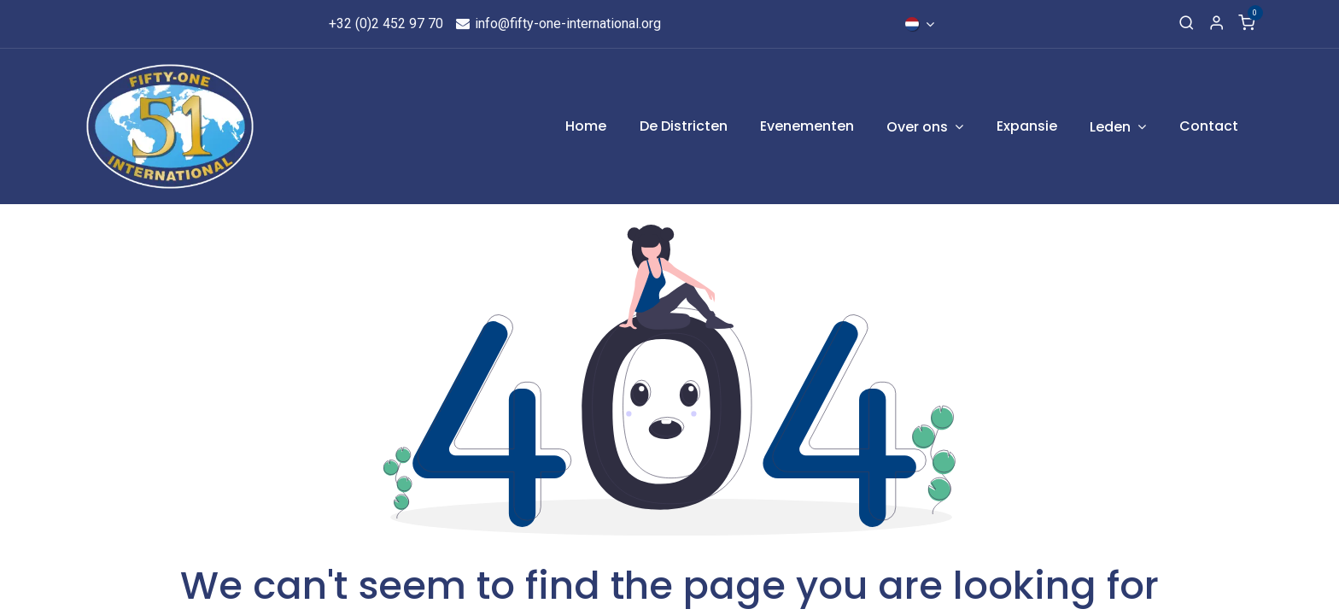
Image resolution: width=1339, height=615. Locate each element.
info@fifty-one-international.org (557, 23)
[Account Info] (1216, 24)
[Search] (1186, 24)
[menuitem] (585, 126)
